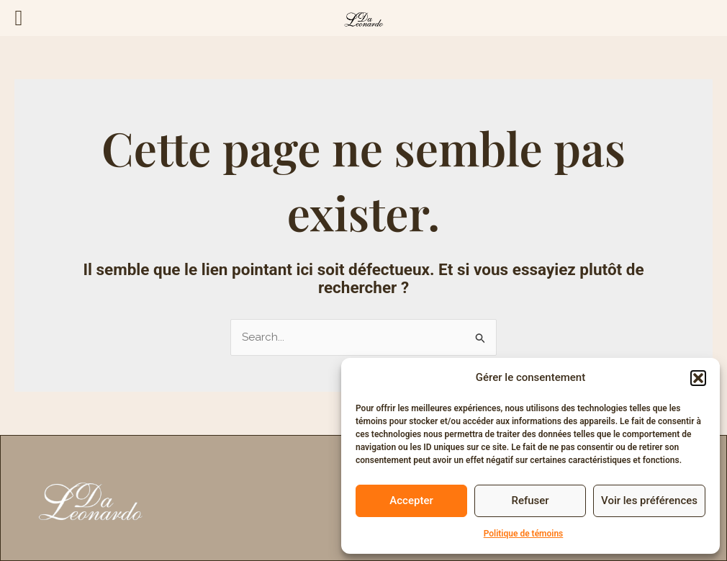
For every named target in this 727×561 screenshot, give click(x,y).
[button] (698, 378)
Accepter (411, 500)
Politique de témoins (524, 534)
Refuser (529, 500)
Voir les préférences (649, 500)
